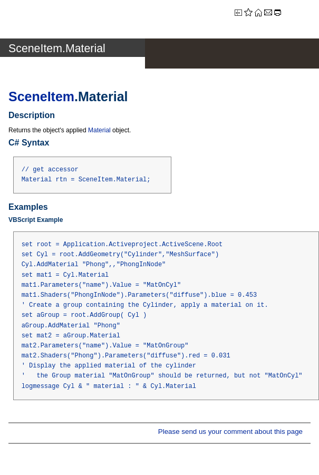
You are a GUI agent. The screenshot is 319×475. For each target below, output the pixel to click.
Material (99, 130)
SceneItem (41, 96)
